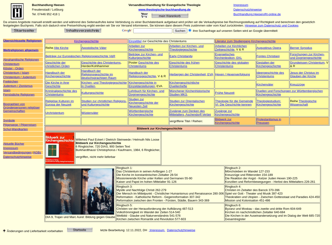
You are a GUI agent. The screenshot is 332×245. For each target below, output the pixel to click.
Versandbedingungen (17, 152)
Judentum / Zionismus (18, 86)
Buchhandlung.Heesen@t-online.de (257, 14)
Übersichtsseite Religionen (22, 40)
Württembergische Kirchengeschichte (141, 112)
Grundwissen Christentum (307, 62)
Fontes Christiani (268, 56)
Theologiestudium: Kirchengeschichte (269, 102)
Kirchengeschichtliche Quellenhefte (184, 84)
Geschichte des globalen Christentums (232, 64)
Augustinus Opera (269, 48)
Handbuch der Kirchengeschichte (58, 74)
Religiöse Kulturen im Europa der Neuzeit (59, 102)
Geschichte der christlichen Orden (57, 64)
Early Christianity (181, 56)
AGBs (37, 152)
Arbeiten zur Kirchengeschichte (141, 47)
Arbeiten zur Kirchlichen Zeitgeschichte (231, 47)
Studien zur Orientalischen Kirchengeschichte (187, 102)
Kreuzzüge (297, 84)
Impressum (240, 5)
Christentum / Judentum (19, 77)
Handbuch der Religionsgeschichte (142, 74)
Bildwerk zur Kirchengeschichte (227, 121)
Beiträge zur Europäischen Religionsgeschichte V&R (80, 56)
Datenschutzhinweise (247, 9)
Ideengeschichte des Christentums (270, 74)
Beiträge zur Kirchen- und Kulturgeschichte (146, 56)
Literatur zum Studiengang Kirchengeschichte (245, 41)
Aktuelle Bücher (13, 143)
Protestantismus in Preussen (269, 121)
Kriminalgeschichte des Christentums (61, 92)
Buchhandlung (42, 5)
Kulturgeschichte (93, 92)
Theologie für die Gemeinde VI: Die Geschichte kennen (234, 102)
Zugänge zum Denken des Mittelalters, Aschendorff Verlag (190, 112)
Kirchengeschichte (86, 41)
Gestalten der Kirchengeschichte (269, 64)
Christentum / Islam (16, 72)
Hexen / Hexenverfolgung (232, 74)
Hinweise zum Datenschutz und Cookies (272, 25)
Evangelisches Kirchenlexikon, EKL (228, 56)
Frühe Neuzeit (224, 92)
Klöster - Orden (13, 68)
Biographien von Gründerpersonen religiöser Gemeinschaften (21, 107)
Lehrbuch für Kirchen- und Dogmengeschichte (146, 92)
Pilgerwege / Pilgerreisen (19, 125)
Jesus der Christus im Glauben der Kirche (304, 74)
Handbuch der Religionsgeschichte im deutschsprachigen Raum (99, 74)
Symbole (9, 120)
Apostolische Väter (94, 48)
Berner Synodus (301, 48)
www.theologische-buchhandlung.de (165, 9)
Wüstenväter (90, 113)
